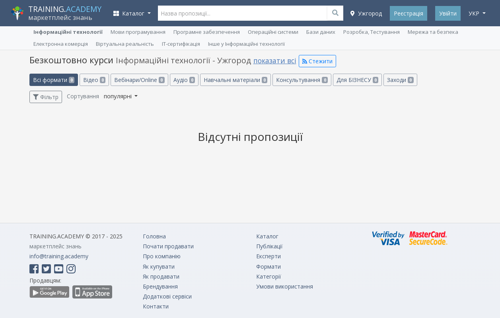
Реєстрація (408, 13)
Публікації (269, 246)
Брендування (160, 286)
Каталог (267, 236)
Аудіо (184, 80)
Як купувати (159, 266)
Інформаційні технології (68, 31)
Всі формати (53, 80)
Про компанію (162, 256)
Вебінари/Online (139, 80)
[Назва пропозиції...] (251, 13)
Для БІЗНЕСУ (357, 80)
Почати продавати (168, 246)
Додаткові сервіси (167, 296)
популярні (118, 96)
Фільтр (45, 97)
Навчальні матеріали (235, 80)
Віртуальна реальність (125, 43)
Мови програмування (138, 31)
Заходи (400, 80)
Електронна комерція (60, 43)
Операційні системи (273, 31)
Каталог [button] (129, 13)
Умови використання (284, 286)
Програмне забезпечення (206, 31)
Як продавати (161, 276)
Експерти (268, 256)
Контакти (156, 306)
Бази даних (320, 31)
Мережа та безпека (433, 31)
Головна (154, 236)
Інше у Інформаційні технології (246, 43)
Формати (268, 266)
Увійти (448, 13)
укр (475, 13)
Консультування (301, 80)
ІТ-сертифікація (181, 43)
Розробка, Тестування (371, 31)
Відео (94, 80)
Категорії (268, 276)
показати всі (274, 60)
